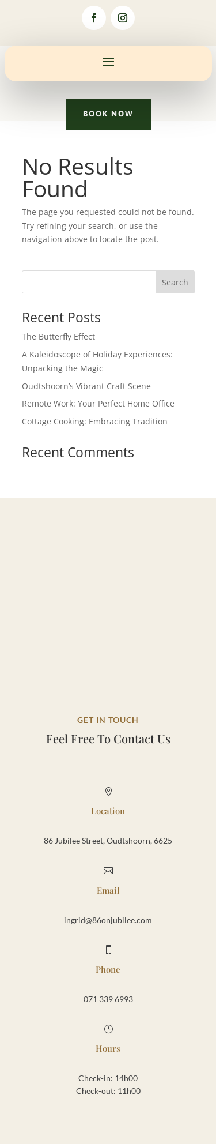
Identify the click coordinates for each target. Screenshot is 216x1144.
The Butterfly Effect (58, 336)
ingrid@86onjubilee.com (108, 920)
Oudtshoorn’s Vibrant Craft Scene (86, 386)
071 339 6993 (108, 999)
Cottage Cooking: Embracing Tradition (95, 421)
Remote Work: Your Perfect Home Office (98, 403)
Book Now (108, 113)
